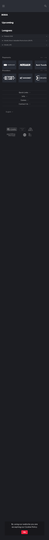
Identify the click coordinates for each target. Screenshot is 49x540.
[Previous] (42, 57)
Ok (24, 532)
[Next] (45, 57)
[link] (24, 135)
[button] (24, 36)
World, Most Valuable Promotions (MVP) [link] (18, 41)
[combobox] (7, 112)
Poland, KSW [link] (8, 36)
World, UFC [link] (8, 45)
